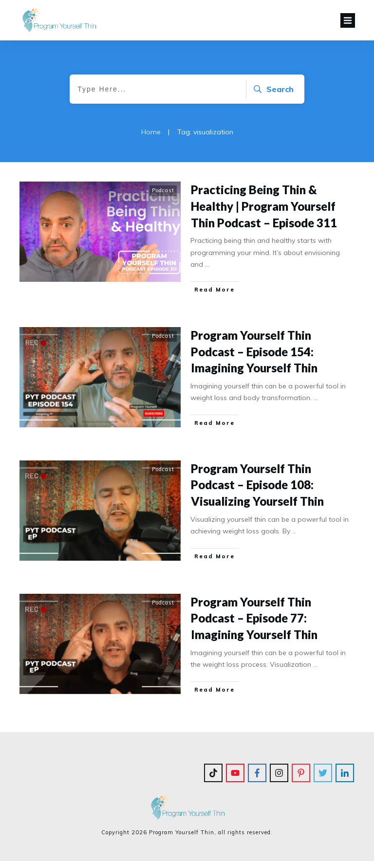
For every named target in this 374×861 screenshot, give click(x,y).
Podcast (163, 190)
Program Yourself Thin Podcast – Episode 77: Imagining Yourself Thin (254, 618)
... (207, 264)
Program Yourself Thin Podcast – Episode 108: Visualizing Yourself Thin (257, 484)
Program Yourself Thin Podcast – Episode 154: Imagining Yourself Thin (254, 351)
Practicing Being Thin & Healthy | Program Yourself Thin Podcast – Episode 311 (264, 206)
